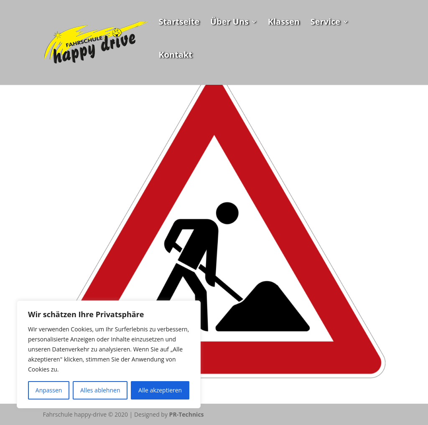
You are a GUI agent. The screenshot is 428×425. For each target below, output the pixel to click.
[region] (109, 354)
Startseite (178, 23)
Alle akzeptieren (160, 390)
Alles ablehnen (100, 390)
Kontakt (175, 56)
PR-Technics (186, 414)
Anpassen (49, 390)
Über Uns (229, 23)
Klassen (284, 23)
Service (326, 23)
